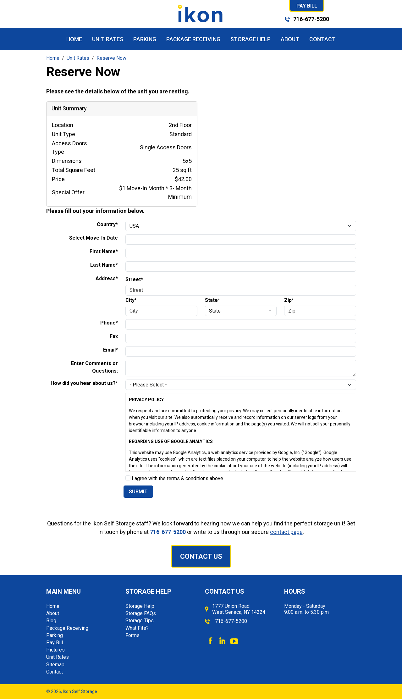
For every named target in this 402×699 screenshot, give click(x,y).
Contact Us (201, 556)
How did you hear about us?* (84, 383)
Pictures (55, 650)
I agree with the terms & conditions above (174, 478)
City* (131, 300)
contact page (286, 532)
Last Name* (104, 265)
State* (212, 300)
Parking (144, 39)
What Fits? (137, 628)
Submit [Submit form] (138, 492)
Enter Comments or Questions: (94, 367)
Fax (114, 336)
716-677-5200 (311, 19)
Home (74, 39)
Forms (132, 635)
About (290, 39)
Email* (110, 350)
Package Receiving (193, 39)
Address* (107, 278)
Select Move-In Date (93, 238)
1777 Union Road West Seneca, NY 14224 (238, 609)
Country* (107, 224)
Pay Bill (306, 6)
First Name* (104, 251)
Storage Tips (139, 621)
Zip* (289, 300)
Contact (322, 39)
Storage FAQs (140, 613)
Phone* (109, 323)
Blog (51, 621)
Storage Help (250, 39)
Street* (134, 279)
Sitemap (55, 665)
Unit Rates (107, 39)
